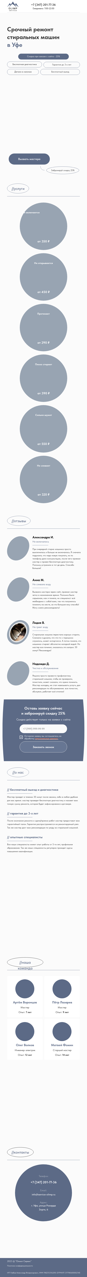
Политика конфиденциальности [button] (20, 1266)
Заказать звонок (43, 747)
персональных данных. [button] (46, 738)
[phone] (43, 728)
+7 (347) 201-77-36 (43, 4)
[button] (29, 159)
